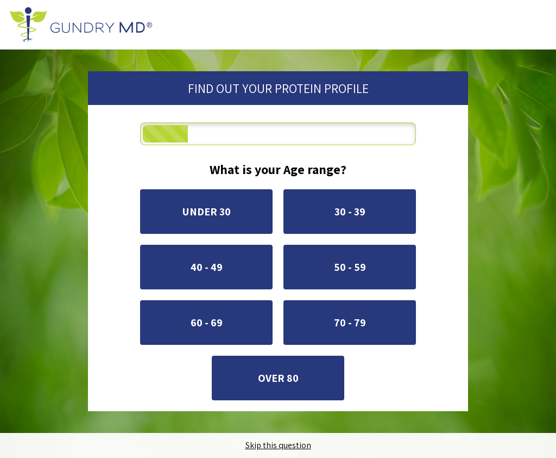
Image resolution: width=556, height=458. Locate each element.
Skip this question (278, 445)
